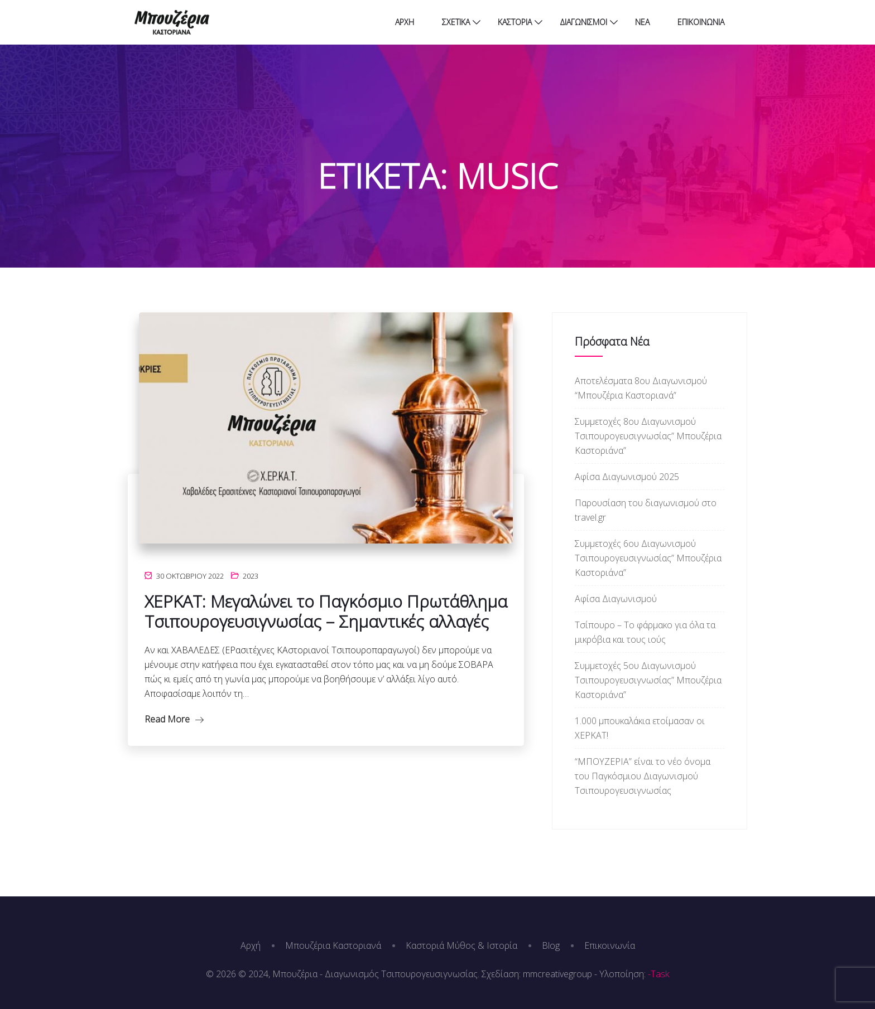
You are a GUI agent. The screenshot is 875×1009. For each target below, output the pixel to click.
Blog (551, 945)
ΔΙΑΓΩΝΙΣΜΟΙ (583, 22)
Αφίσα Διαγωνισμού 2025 (627, 476)
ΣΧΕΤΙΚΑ (456, 22)
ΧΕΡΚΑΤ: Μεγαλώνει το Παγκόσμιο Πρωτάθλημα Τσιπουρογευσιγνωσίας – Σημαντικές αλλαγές (326, 611)
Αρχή (251, 945)
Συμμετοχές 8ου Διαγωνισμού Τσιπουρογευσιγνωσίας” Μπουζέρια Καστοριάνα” (648, 436)
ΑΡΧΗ (404, 22)
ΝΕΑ (642, 22)
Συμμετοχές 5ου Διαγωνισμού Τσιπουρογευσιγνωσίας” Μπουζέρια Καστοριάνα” (648, 680)
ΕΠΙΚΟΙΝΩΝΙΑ (700, 22)
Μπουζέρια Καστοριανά (333, 945)
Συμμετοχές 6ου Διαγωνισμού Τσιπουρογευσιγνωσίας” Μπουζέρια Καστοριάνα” (648, 558)
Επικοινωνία (609, 945)
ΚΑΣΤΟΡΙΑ (515, 22)
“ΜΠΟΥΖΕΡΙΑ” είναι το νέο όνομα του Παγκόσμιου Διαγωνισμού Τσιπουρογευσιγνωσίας (642, 776)
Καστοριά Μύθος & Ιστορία (461, 945)
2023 (250, 576)
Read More (174, 719)
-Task (658, 974)
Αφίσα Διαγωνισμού (616, 599)
